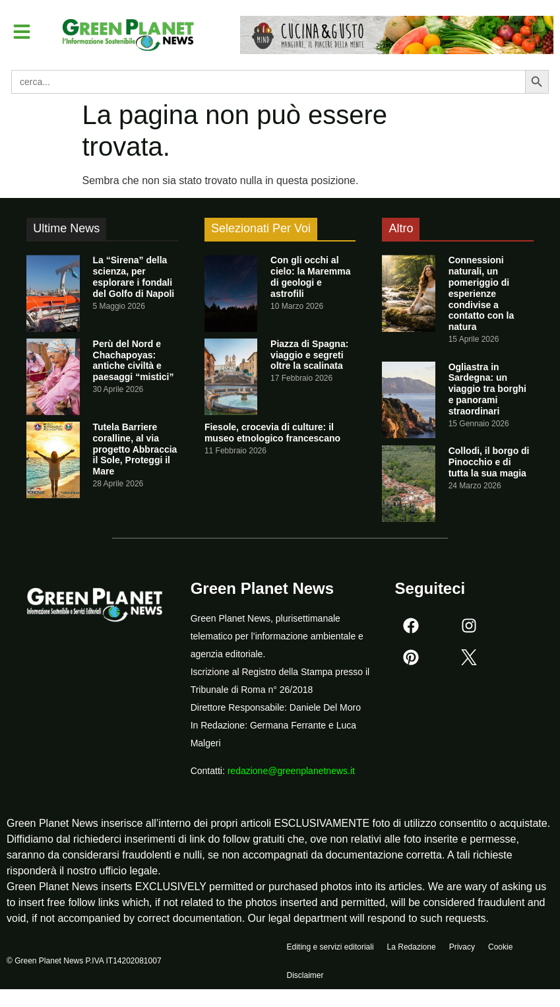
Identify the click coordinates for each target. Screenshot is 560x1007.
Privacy (462, 948)
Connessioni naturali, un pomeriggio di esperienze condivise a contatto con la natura (481, 293)
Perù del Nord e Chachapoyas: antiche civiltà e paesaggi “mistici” (133, 360)
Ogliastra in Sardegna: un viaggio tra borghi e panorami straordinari (487, 389)
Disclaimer (305, 978)
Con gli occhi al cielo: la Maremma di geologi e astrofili (310, 276)
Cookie (500, 948)
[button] (22, 32)
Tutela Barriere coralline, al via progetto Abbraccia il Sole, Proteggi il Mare (135, 449)
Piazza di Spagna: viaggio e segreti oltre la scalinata (309, 355)
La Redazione (411, 948)
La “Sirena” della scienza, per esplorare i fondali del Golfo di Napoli (134, 276)
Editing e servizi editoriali (330, 948)
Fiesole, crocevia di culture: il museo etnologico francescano (272, 432)
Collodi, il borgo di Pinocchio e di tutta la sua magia (489, 461)
